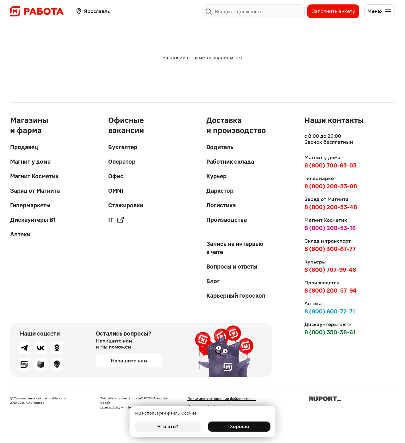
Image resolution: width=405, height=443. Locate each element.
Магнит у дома (30, 161)
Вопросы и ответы (232, 266)
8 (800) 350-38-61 (329, 332)
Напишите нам (129, 361)
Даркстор (220, 190)
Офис (115, 176)
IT (116, 220)
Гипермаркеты (30, 205)
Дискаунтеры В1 (33, 219)
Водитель (220, 147)
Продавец (24, 147)
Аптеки (20, 234)
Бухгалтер (122, 147)
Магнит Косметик (34, 176)
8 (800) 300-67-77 (330, 249)
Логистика (221, 205)
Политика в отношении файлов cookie (221, 399)
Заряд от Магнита (35, 190)
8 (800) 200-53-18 (330, 228)
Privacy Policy (110, 407)
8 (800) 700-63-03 (330, 165)
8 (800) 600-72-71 (329, 311)
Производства (226, 219)
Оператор (121, 161)
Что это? (167, 426)
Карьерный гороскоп (235, 295)
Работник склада (230, 161)
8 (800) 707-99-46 (330, 269)
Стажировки (125, 205)
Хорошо (237, 426)
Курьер (216, 176)
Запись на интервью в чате (234, 247)
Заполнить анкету (333, 11)
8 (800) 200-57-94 (330, 290)
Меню (379, 11)
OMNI (115, 190)
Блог (213, 281)
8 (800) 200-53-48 (330, 207)
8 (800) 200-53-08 (330, 186)
